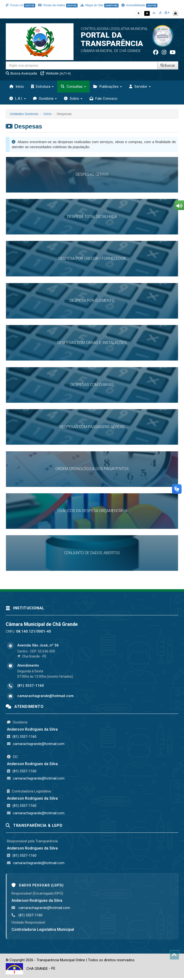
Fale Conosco (103, 98)
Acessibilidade (139, 5)
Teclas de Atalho (58, 5)
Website (55, 73)
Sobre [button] (73, 98)
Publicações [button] (107, 86)
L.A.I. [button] (17, 98)
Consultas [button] (73, 86)
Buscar (168, 65)
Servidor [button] (140, 86)
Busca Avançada (21, 73)
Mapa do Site (99, 5)
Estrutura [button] (42, 86)
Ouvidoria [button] (45, 98)
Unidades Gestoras (24, 114)
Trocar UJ (20, 5)
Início (16, 86)
